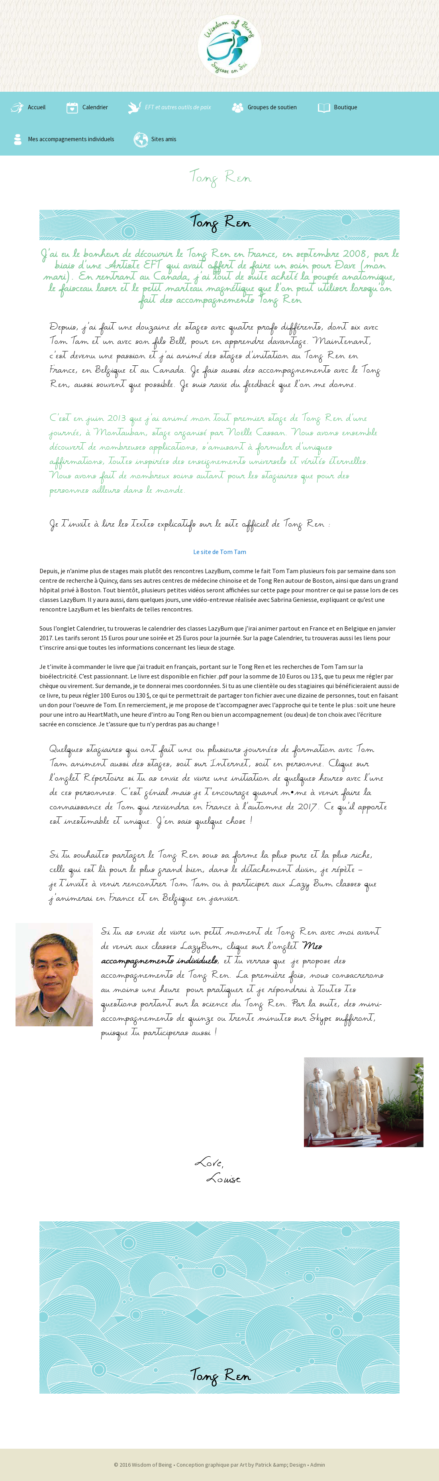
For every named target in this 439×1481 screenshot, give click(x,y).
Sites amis (153, 140)
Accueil (26, 108)
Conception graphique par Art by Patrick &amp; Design (241, 1464)
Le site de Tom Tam (219, 552)
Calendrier (85, 108)
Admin (317, 1464)
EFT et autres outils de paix (168, 108)
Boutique (335, 108)
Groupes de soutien (262, 108)
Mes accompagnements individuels (61, 140)
